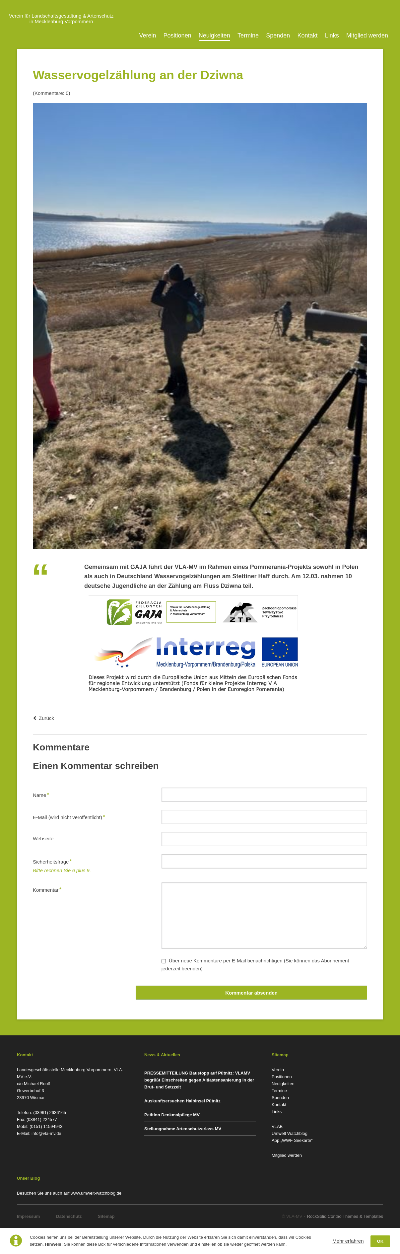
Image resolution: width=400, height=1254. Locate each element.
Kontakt (308, 35)
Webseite (43, 838)
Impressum (28, 1216)
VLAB (277, 1126)
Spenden (278, 35)
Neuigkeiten (214, 35)
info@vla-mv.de (46, 1133)
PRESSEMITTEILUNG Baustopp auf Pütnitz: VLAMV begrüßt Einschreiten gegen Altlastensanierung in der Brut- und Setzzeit (199, 1080)
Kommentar (47, 889)
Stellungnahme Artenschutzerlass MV (182, 1128)
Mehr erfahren (348, 1241)
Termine (248, 35)
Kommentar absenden (251, 993)
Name (43, 794)
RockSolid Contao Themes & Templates (345, 1216)
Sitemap (106, 1216)
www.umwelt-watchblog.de (96, 1193)
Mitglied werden (367, 35)
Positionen (177, 35)
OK (380, 1241)
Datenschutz (69, 1216)
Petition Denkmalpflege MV (172, 1114)
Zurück (46, 718)
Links (332, 35)
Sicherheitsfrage (52, 861)
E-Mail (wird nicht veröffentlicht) (69, 816)
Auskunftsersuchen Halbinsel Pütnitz (182, 1100)
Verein (147, 35)
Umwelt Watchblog (289, 1133)
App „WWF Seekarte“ (292, 1140)
